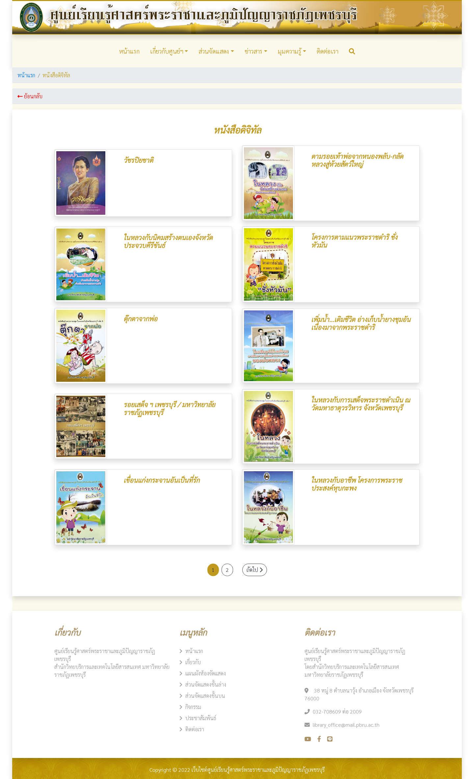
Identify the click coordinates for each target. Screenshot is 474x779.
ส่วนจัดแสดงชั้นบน (205, 695)
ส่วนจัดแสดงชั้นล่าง (205, 684)
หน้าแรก (129, 51)
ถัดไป (255, 569)
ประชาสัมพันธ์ (200, 718)
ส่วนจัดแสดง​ (213, 51)
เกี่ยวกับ (193, 662)
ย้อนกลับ (29, 96)
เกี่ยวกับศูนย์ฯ (166, 51)
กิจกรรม (193, 706)
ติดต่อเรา (327, 51)
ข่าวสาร (253, 51)
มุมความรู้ (289, 51)
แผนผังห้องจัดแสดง (205, 673)
